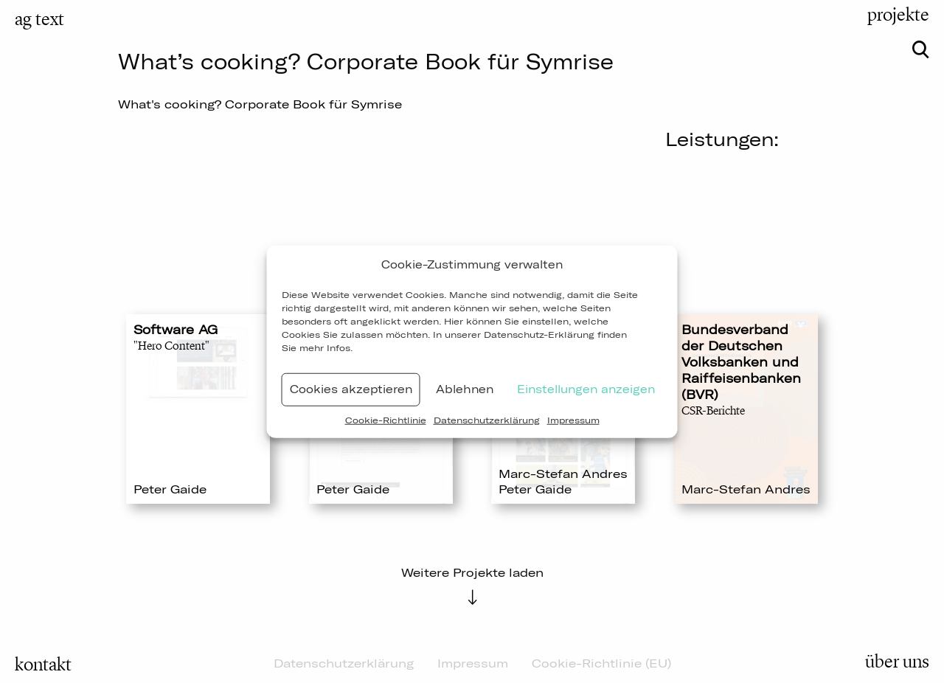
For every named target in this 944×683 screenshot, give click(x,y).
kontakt (43, 664)
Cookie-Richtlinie (385, 419)
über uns (897, 662)
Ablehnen (464, 389)
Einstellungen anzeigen (586, 389)
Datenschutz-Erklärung (539, 333)
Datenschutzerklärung (487, 419)
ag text (39, 19)
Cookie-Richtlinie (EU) (601, 663)
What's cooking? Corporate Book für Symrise (260, 104)
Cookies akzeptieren (351, 389)
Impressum (573, 419)
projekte (898, 15)
